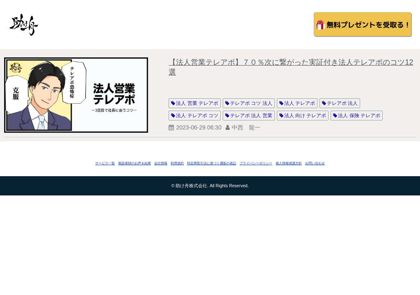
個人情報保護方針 (289, 163)
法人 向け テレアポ (305, 115)
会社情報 (160, 163)
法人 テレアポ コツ (197, 115)
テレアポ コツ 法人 (251, 103)
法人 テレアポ (299, 103)
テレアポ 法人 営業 (251, 115)
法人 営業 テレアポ (197, 103)
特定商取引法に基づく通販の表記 (211, 163)
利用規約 (177, 163)
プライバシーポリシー (256, 163)
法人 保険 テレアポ (359, 115)
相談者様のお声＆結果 (134, 163)
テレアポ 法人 (342, 103)
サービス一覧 (105, 163)
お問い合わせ (315, 163)
